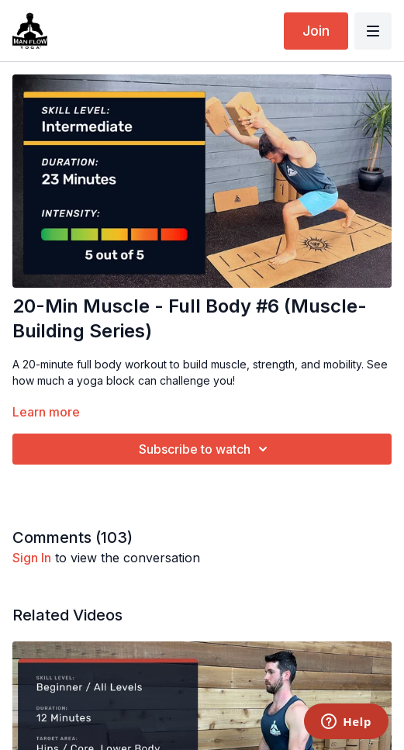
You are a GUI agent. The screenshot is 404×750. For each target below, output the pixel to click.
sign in (31, 557)
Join (316, 30)
